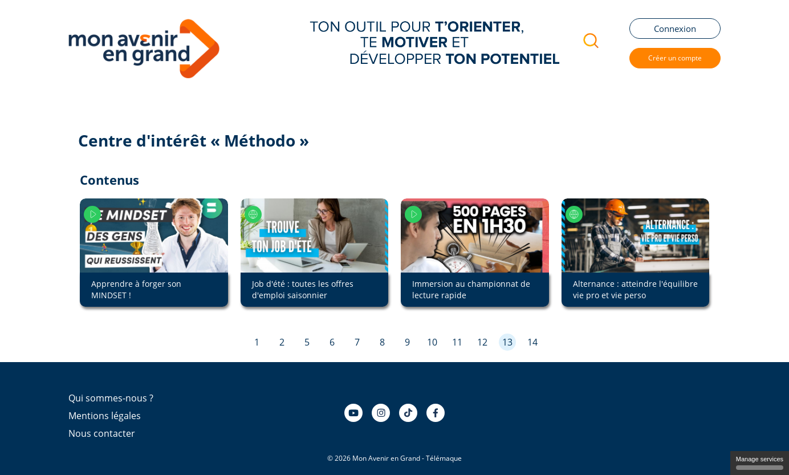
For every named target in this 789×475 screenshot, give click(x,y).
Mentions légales (104, 415)
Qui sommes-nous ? (110, 398)
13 (507, 342)
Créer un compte (675, 58)
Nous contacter (101, 433)
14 (532, 342)
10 (432, 342)
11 (457, 342)
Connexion (675, 28)
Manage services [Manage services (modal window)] (759, 463)
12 (482, 342)
